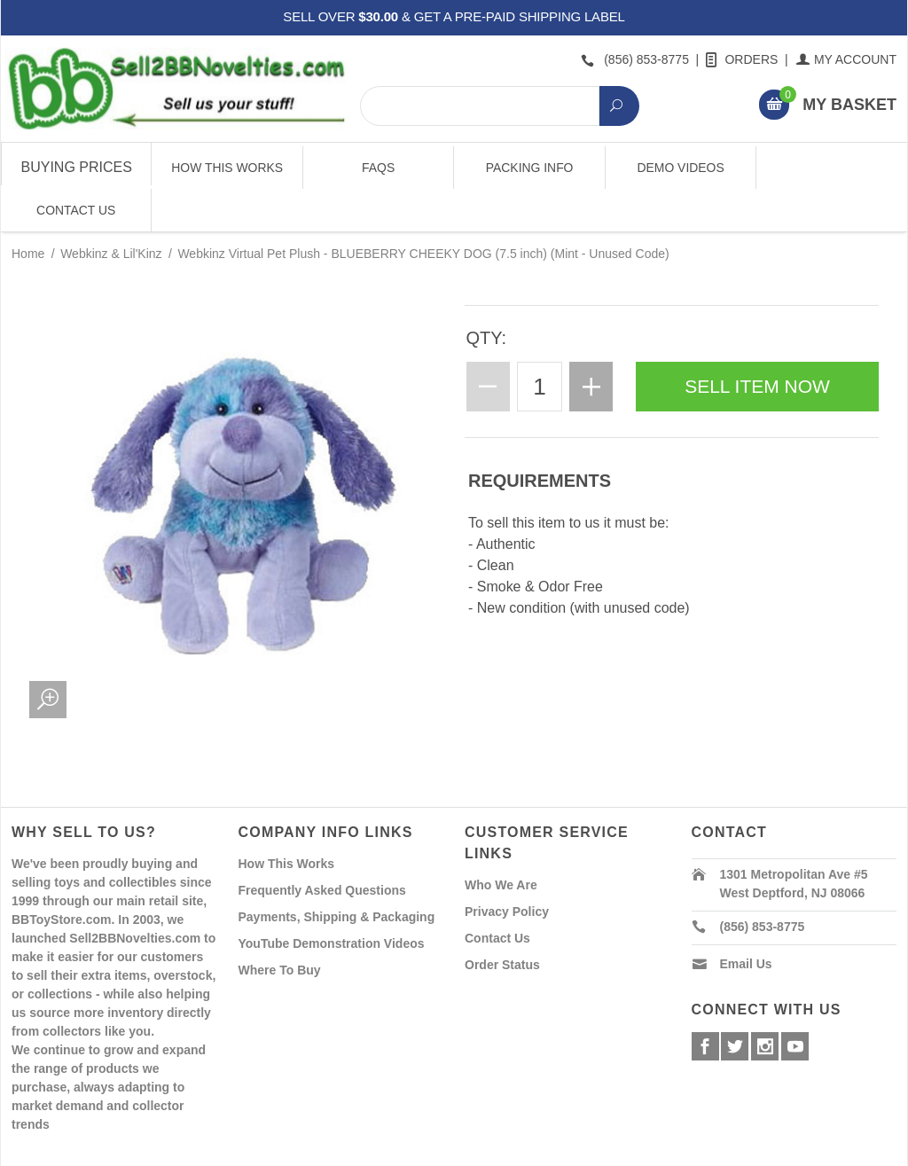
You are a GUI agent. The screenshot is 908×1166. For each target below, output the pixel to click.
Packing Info (529, 167)
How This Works (227, 167)
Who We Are (501, 842)
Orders (743, 59)
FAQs (378, 167)
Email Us (746, 921)
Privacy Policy (507, 869)
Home (28, 211)
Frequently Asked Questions (322, 848)
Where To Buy (280, 927)
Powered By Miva (289, 1151)
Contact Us (831, 167)
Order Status (502, 922)
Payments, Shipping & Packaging (337, 874)
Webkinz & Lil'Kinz (110, 211)
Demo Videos (680, 167)
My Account (847, 59)
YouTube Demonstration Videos (332, 901)
